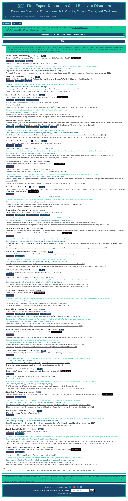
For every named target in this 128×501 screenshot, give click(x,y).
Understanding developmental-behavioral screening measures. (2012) (30, 206)
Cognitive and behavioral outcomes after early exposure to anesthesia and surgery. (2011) (37, 71)
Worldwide (6, 23)
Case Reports (45, 314)
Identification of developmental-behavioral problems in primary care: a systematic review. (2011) (39, 91)
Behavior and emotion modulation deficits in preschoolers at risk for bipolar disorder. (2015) (37, 305)
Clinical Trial (20, 81)
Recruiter (19, 17)
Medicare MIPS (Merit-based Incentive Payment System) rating (28, 64)
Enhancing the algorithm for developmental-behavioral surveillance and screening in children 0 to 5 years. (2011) (44, 204)
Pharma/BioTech (29, 17)
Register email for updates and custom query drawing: (61, 490)
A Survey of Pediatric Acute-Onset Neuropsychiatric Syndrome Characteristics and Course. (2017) (39, 425)
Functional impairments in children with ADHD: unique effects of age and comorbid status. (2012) (39, 462)
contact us (16, 52)
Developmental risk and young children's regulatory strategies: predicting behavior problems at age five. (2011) (44, 117)
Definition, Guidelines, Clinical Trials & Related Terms (63, 34)
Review (29, 61)
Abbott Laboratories (85, 337)
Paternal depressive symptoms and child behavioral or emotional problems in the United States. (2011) (41, 347)
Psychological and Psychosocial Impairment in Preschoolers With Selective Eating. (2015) (36, 303)
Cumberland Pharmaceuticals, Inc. (86, 107)
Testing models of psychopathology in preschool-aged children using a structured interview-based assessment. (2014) (47, 287)
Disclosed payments (13, 107)
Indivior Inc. (77, 316)
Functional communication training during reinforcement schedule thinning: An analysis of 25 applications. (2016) (44, 326)
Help (46, 17)
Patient (12, 17)
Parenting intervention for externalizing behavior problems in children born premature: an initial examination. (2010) (45, 264)
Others (39, 17)
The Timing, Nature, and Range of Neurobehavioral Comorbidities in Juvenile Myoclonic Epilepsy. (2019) (41, 386)
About (52, 17)
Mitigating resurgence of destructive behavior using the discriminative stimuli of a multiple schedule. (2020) (43, 324)
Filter (63, 41)
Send (92, 490)
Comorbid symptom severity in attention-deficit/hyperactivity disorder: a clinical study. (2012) (38, 363)
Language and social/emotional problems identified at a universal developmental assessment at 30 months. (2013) (45, 183)
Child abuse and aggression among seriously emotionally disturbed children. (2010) (34, 365)
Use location (17, 23)
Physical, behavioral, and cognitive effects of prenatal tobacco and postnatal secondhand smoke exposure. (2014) (45, 345)
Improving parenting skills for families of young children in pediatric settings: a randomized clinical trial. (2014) (43, 89)
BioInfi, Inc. (67, 493)
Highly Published (32, 100)
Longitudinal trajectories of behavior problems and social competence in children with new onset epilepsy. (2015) (45, 388)
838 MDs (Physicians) (81, 28)
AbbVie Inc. (43, 197)
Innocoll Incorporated (46, 172)
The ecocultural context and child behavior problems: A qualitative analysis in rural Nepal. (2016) (39, 158)
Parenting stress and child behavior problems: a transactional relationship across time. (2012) (38, 115)
